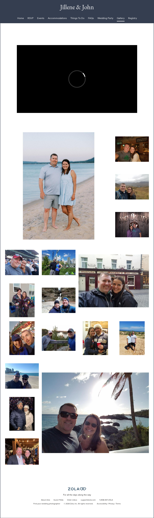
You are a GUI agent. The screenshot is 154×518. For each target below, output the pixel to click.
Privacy (111, 504)
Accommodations (57, 18)
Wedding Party (105, 18)
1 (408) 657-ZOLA (106, 500)
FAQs (91, 18)
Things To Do (77, 18)
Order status (72, 500)
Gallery (121, 18)
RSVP (31, 18)
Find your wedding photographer (46, 504)
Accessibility (102, 504)
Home (20, 18)
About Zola (45, 500)
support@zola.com (88, 500)
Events (40, 18)
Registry (132, 18)
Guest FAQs (58, 500)
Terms (118, 504)
